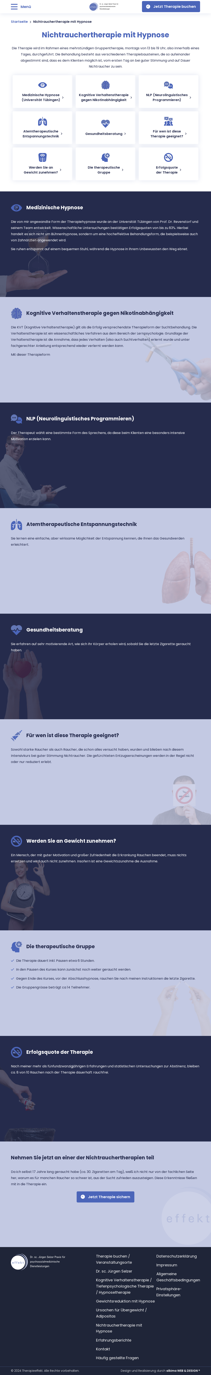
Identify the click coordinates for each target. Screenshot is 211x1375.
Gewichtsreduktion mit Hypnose (125, 1301)
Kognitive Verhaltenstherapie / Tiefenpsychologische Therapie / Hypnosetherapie (125, 1286)
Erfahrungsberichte (113, 1340)
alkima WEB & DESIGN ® (183, 1371)
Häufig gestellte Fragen (117, 1357)
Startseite (19, 21)
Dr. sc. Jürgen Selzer (114, 1271)
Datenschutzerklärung (176, 1256)
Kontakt (103, 1349)
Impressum (166, 1265)
